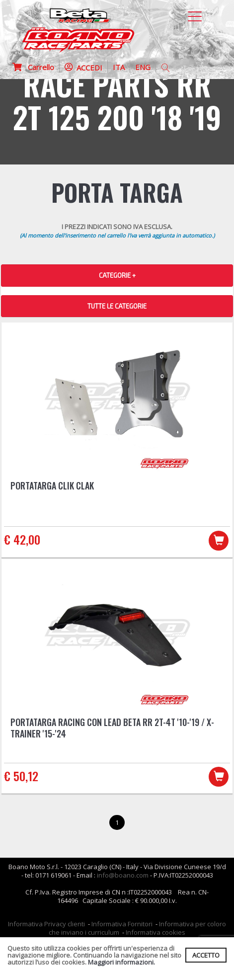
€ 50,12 (21, 776)
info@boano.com (123, 875)
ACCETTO (206, 955)
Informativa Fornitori (122, 923)
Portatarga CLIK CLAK (52, 485)
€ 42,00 (22, 539)
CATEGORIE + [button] (117, 275)
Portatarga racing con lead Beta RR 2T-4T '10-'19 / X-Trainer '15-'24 (112, 728)
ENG (143, 67)
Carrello (33, 67)
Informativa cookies (155, 932)
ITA (119, 67)
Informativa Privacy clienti (46, 923)
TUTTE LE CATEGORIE (117, 306)
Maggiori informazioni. (121, 962)
